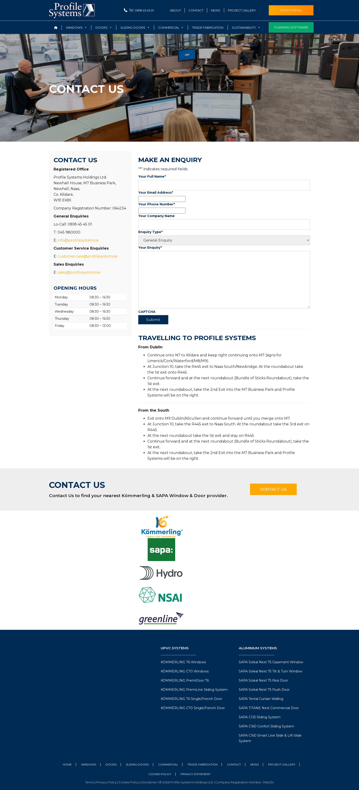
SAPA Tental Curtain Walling (261, 699)
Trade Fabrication (207, 27)
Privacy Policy (106, 782)
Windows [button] (76, 27)
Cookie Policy (160, 774)
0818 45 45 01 (144, 10)
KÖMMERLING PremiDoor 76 (185, 680)
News (215, 10)
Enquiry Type (150, 232)
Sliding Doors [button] (135, 27)
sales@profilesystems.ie (79, 272)
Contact (195, 10)
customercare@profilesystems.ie (88, 256)
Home (67, 764)
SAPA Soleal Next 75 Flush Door (264, 690)
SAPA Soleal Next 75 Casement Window (271, 662)
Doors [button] (103, 27)
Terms (90, 782)
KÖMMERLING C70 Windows (185, 671)
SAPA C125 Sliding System (259, 717)
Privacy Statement (195, 774)
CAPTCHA (146, 312)
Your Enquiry (150, 247)
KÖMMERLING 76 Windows (183, 662)
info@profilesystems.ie (78, 240)
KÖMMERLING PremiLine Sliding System (194, 690)
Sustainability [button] (246, 27)
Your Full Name (152, 176)
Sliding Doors (137, 764)
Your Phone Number (156, 204)
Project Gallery (242, 10)
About (175, 10)
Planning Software (291, 27)
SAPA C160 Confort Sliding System (266, 726)
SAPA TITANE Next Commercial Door (269, 708)
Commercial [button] (171, 27)
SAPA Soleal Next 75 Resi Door (263, 680)
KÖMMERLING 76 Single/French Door (191, 699)
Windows (88, 764)
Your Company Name (156, 216)
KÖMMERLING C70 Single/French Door (193, 708)
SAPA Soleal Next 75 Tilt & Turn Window (270, 671)
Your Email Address (155, 192)
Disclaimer (149, 782)
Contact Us (273, 489)
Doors (111, 764)
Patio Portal (291, 10)
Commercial (168, 764)
